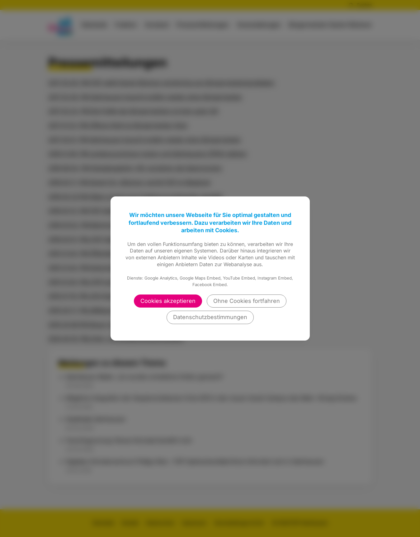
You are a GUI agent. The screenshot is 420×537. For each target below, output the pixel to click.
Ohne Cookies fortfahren (246, 301)
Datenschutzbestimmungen (210, 317)
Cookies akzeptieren (168, 301)
